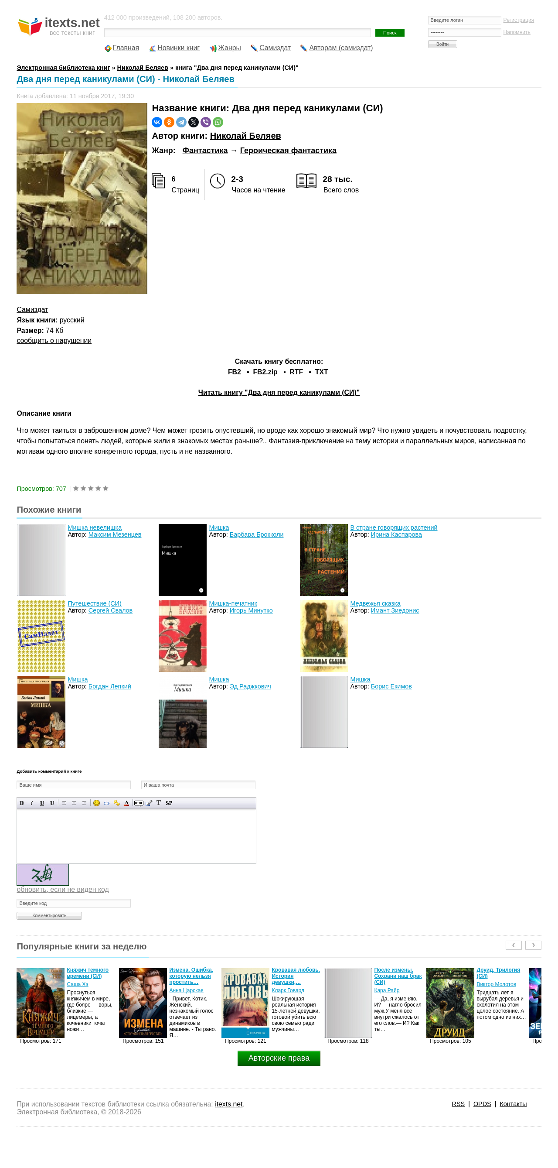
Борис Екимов (391, 686)
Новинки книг (178, 47)
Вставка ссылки (107, 803)
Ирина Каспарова (396, 534)
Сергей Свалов (110, 610)
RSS (458, 1103)
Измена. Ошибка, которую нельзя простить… (191, 976)
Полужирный (22, 803)
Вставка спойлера (169, 803)
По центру (74, 803)
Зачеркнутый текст (52, 803)
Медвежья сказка (375, 603)
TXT (321, 372)
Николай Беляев (245, 135)
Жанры (229, 47)
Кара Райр (386, 990)
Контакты (513, 1103)
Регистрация (519, 20)
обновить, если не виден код (63, 889)
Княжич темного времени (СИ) (88, 973)
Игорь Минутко (251, 610)
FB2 (234, 372)
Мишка (219, 527)
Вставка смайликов (97, 803)
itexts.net (228, 1104)
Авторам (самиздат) (341, 47)
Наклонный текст (32, 803)
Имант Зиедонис (395, 610)
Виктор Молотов (496, 984)
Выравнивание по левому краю (64, 803)
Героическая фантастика (288, 150)
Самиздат (275, 47)
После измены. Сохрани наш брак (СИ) (398, 976)
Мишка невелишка (95, 527)
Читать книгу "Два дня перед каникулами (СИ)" (279, 392)
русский (72, 320)
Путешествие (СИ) (94, 603)
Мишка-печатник (233, 603)
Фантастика (205, 150)
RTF (296, 372)
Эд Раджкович (250, 686)
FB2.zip (265, 372)
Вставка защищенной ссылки (117, 803)
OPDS (482, 1103)
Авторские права (279, 1058)
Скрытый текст (139, 803)
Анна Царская (186, 990)
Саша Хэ (77, 984)
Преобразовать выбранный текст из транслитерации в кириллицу (159, 803)
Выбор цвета (127, 803)
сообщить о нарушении (54, 340)
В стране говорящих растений (393, 527)
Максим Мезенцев (115, 534)
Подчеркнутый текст (42, 803)
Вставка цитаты (149, 803)
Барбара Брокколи (257, 534)
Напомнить (517, 32)
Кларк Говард (288, 990)
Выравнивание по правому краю (84, 803)
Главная (126, 47)
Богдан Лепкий (109, 686)
